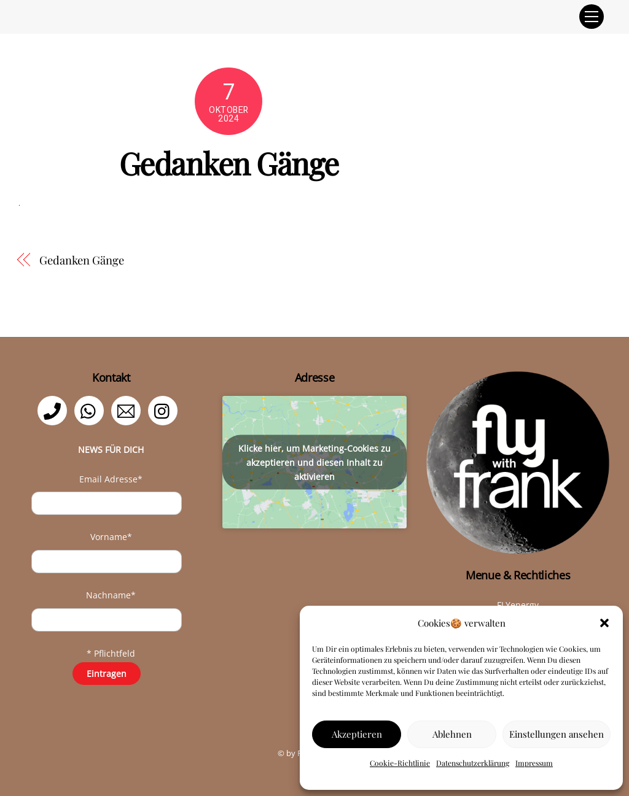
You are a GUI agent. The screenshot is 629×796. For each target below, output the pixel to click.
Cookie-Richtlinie (400, 763)
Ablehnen (452, 734)
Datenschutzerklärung (472, 763)
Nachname (111, 595)
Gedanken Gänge (81, 260)
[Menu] (591, 16)
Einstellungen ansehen (556, 734)
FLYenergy (518, 605)
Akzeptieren (357, 734)
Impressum (534, 763)
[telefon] (54, 409)
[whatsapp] (91, 409)
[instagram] (165, 409)
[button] (604, 623)
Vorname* (111, 537)
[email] (128, 409)
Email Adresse (111, 479)
